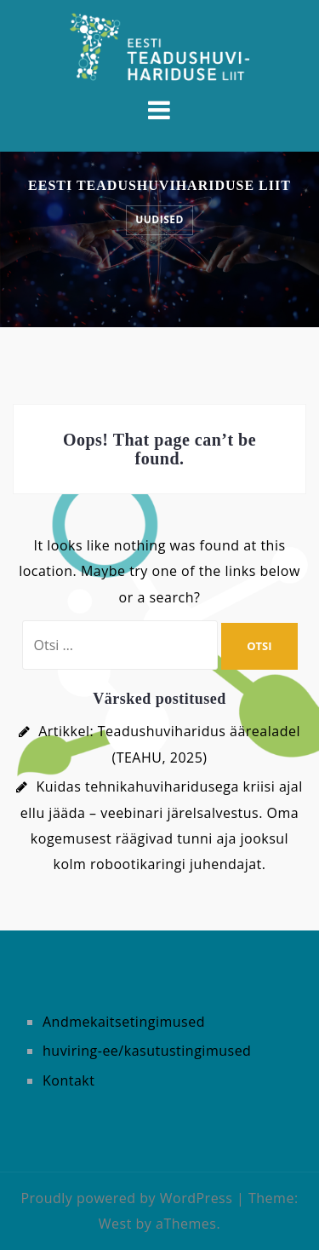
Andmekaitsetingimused (124, 1021)
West (115, 1223)
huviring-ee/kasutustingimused (147, 1050)
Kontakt (68, 1080)
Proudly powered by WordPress (126, 1198)
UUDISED (159, 219)
